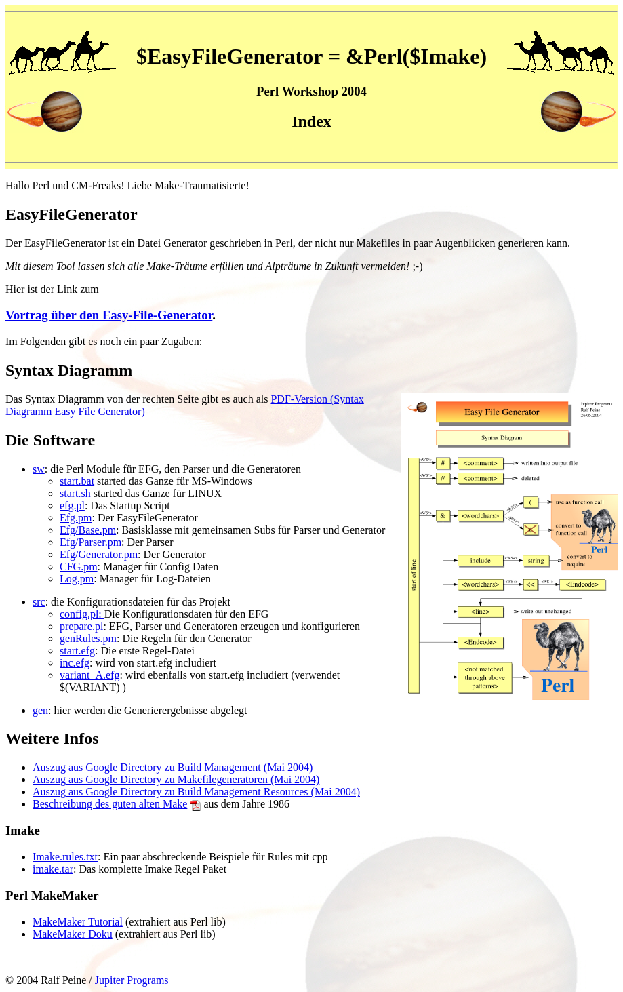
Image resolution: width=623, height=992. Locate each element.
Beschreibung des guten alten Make (110, 804)
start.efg (77, 650)
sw (39, 469)
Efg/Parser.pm (90, 542)
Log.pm (77, 578)
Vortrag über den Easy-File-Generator (108, 315)
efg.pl (72, 505)
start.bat (77, 481)
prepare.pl (81, 626)
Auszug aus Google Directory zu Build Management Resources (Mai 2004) (196, 791)
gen (40, 710)
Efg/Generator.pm (99, 554)
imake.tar (53, 869)
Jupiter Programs (132, 980)
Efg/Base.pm (88, 530)
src (39, 602)
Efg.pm (76, 517)
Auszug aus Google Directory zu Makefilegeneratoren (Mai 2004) (176, 779)
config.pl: (82, 614)
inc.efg (74, 663)
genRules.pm (88, 638)
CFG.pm (79, 566)
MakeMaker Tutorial (78, 922)
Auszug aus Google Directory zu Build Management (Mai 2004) (173, 767)
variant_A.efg (89, 675)
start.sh (75, 493)
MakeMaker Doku (73, 934)
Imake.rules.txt (65, 856)
